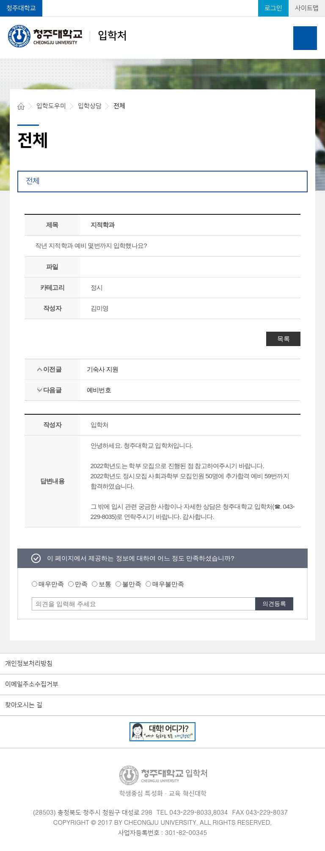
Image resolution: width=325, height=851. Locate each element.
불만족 (131, 584)
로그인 (273, 8)
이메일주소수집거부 (31, 684)
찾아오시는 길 (23, 705)
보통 (105, 584)
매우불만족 (168, 584)
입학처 (67, 36)
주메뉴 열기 (305, 38)
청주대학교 (21, 8)
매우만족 (51, 584)
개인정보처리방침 (28, 663)
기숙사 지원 (102, 369)
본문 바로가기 (162, 0)
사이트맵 (307, 8)
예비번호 (99, 390)
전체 (32, 181)
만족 (81, 584)
